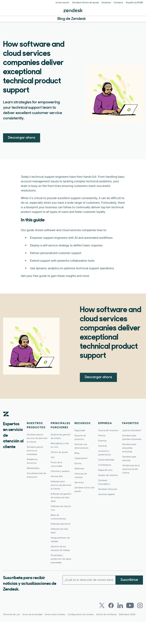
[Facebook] (111, 605)
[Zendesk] (6, 420)
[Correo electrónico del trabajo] (89, 579)
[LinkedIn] (120, 605)
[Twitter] (102, 605)
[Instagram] (140, 605)
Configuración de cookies (81, 614)
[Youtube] (130, 605)
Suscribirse (129, 580)
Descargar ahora (21, 138)
